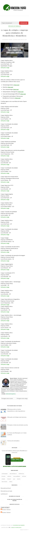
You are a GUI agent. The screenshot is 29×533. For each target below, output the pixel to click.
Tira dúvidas (4, 481)
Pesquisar (23, 23)
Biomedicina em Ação (6, 491)
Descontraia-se (13, 473)
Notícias (24, 476)
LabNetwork (4, 494)
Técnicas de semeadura (13, 440)
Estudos (3, 476)
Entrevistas (21, 473)
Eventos (9, 476)
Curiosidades (5, 473)
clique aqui (16, 85)
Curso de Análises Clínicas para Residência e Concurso (14, 451)
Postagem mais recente (7, 398)
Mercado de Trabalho (14, 26)
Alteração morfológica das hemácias (16, 417)
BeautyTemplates (16, 527)
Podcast (9, 479)
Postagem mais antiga (22, 398)
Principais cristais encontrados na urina (17, 425)
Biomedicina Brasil (6, 488)
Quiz (14, 479)
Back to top (24, 529)
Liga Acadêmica (16, 476)
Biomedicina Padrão (19, 525)
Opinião (3, 479)
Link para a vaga (5, 67)
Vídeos (10, 481)
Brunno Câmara (6, 509)
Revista (18, 479)
